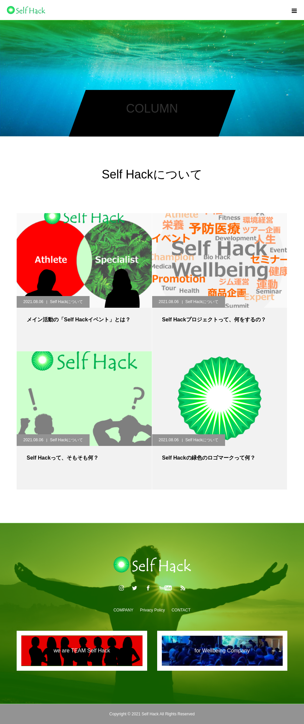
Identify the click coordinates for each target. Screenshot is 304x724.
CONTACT (180, 610)
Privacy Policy (152, 610)
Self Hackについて (66, 301)
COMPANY (124, 610)
